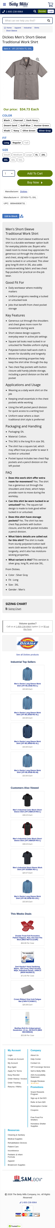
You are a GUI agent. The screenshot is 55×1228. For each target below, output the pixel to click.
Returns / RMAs (14, 1087)
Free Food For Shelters (37, 1118)
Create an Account (16, 1059)
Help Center (36, 1059)
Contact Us (35, 1063)
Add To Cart (35, 173)
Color (7, 115)
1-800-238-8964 (23, 626)
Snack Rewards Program (37, 1093)
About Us (35, 1055)
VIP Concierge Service (40, 1067)
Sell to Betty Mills (38, 1071)
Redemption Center (39, 1106)
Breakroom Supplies (16, 1165)
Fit (4, 137)
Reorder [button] (42, 11)
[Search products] (27, 20)
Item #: (7, 48)
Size (5, 150)
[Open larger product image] (26, 78)
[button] (35, 11)
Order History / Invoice (17, 1079)
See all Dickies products (27, 654)
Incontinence (13, 1151)
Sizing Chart (14, 608)
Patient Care (13, 1147)
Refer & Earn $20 (38, 1102)
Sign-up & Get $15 (39, 1098)
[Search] (48, 20)
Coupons (34, 1110)
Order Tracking (14, 1083)
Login (10, 1055)
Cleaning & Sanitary (16, 1135)
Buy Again (12, 1067)
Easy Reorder (14, 1075)
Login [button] (50, 11)
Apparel (11, 1161)
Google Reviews (38, 1081)
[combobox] (8, 173)
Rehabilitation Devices (17, 1143)
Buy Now (35, 182)
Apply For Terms (15, 1071)
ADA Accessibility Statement (38, 1076)
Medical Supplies (15, 1139)
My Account (13, 1063)
